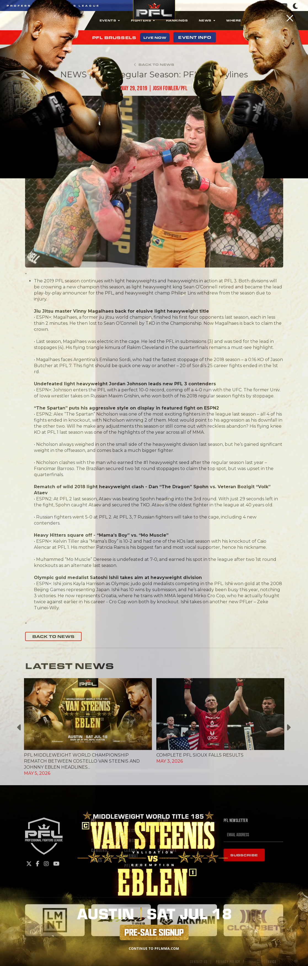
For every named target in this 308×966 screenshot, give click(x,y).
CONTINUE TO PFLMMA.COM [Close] (154, 948)
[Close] (290, 18)
